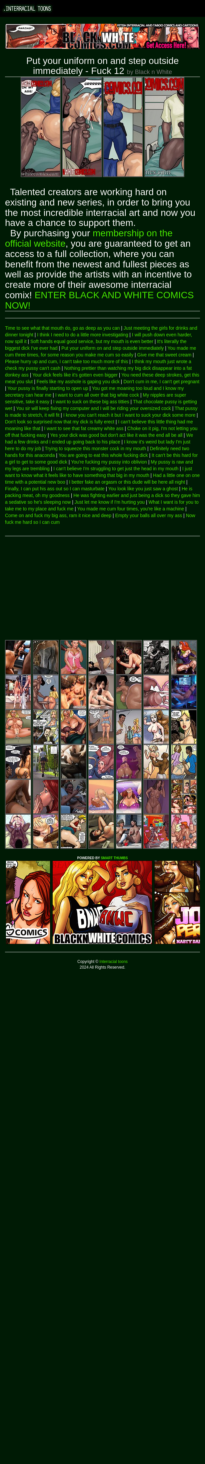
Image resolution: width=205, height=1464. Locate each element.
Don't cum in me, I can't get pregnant (161, 381)
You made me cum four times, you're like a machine (130, 508)
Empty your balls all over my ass (148, 515)
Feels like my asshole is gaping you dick (78, 381)
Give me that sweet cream (164, 354)
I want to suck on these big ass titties (91, 401)
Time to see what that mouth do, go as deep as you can (62, 328)
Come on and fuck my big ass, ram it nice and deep (58, 515)
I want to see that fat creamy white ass (83, 428)
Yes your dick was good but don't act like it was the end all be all (116, 435)
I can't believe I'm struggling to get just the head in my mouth (115, 468)
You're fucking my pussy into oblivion (109, 462)
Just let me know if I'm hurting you (110, 502)
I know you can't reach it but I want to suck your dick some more (129, 415)
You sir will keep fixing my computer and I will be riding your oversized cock (93, 408)
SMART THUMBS (114, 858)
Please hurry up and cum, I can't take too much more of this (66, 361)
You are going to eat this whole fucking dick (103, 455)
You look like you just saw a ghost (143, 488)
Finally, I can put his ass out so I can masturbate (55, 488)
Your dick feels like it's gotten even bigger (75, 375)
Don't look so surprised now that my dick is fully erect (59, 421)
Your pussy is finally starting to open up (47, 388)
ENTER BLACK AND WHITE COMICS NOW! (99, 300)
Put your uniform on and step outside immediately (112, 348)
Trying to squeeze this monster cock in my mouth (95, 448)
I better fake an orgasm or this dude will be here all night (127, 482)
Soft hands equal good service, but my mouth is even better (91, 341)
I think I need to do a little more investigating (82, 334)
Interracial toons (113, 961)
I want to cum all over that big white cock (97, 395)
